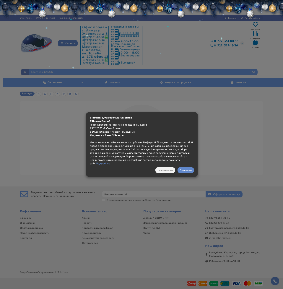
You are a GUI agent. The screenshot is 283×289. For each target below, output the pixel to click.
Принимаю (186, 170)
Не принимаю (165, 170)
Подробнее (103, 163)
